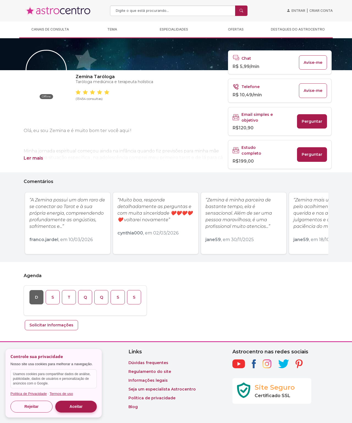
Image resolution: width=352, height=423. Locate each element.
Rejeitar (31, 406)
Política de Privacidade (28, 394)
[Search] (173, 11)
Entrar (298, 11)
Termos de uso (61, 394)
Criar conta (321, 11)
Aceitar (76, 406)
